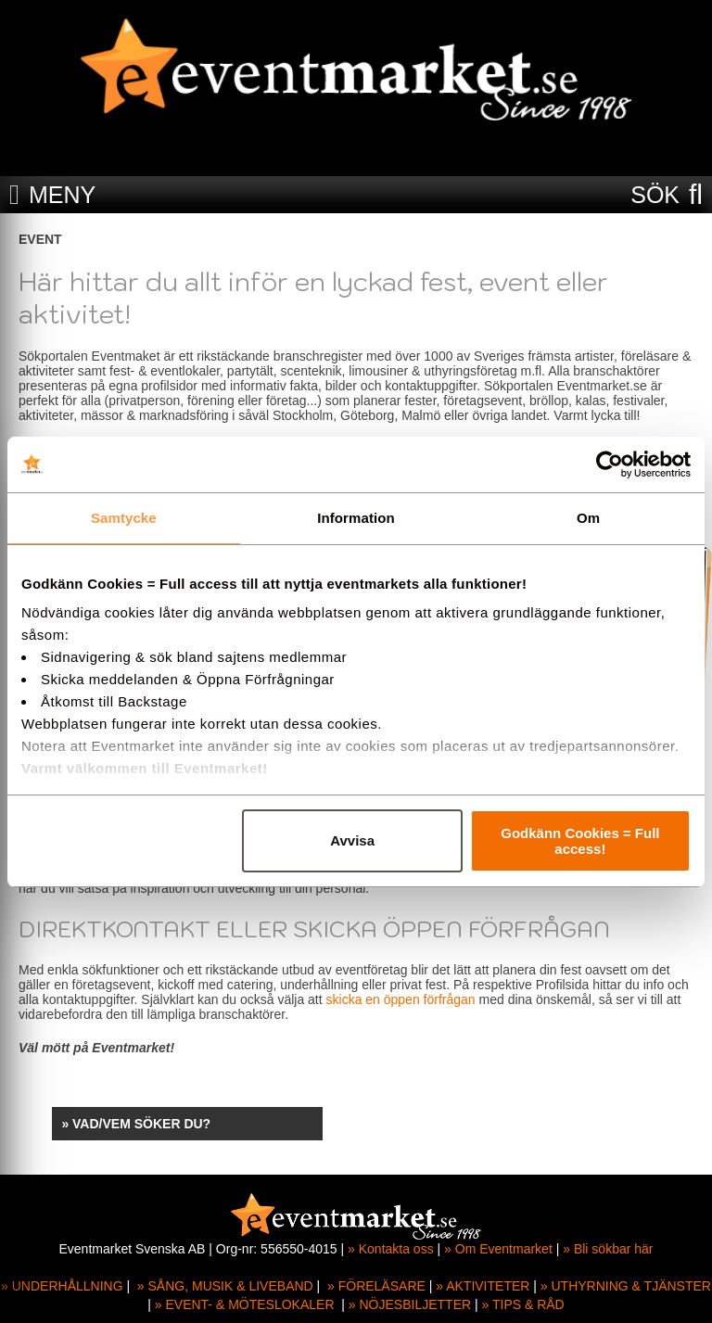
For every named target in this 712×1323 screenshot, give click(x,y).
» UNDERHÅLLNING (61, 1285)
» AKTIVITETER (482, 1285)
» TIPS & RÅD (523, 1304)
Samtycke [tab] (124, 518)
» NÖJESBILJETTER (410, 1304)
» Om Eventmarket (498, 1248)
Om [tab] (588, 518)
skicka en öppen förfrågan (401, 999)
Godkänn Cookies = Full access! (580, 841)
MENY (62, 195)
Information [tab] (356, 518)
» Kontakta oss (391, 1248)
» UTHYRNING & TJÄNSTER (625, 1285)
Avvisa (352, 840)
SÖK (655, 195)
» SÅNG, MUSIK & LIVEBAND (225, 1285)
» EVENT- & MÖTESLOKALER (245, 1304)
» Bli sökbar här (608, 1248)
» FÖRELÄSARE (376, 1285)
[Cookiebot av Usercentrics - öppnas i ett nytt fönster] (609, 464)
